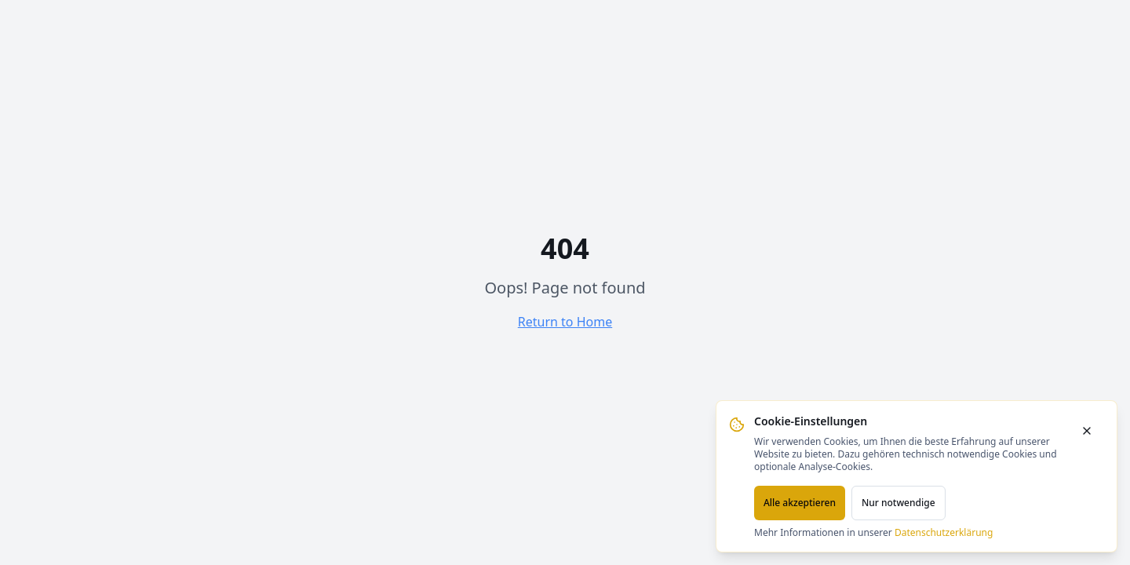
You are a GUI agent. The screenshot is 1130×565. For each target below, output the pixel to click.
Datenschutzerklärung (944, 532)
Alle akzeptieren (800, 502)
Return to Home (565, 321)
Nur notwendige (898, 502)
